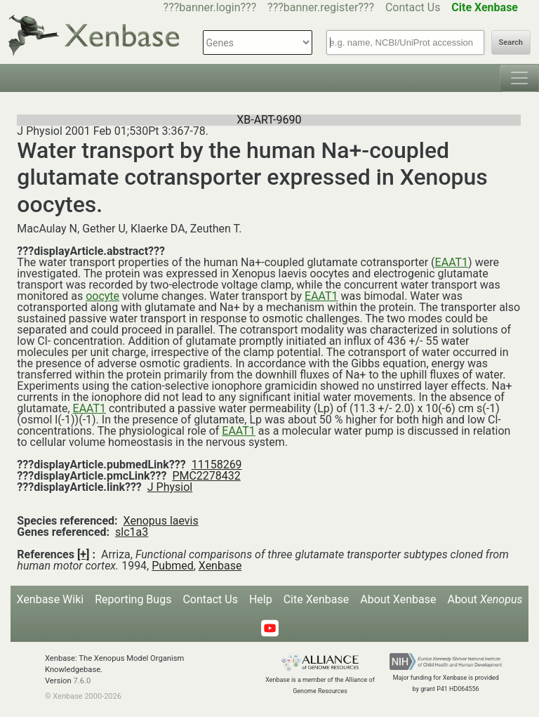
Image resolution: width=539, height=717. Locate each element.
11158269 (217, 464)
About (484, 599)
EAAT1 (452, 262)
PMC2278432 (206, 475)
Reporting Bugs (133, 599)
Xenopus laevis (161, 520)
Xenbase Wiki (50, 599)
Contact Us (413, 7)
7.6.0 (82, 680)
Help (260, 599)
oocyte (102, 296)
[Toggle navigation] (519, 78)
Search (511, 42)
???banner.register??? (320, 7)
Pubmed (172, 565)
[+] (83, 554)
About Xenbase (398, 599)
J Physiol (169, 487)
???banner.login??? (210, 7)
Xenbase (220, 565)
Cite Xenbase (317, 599)
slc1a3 (131, 532)
